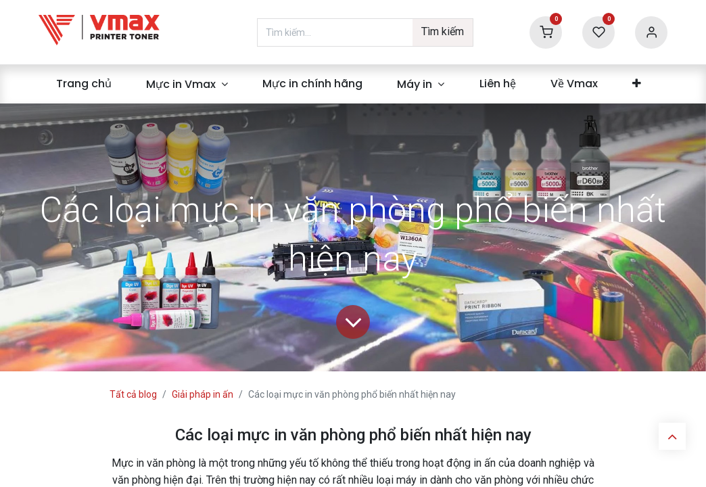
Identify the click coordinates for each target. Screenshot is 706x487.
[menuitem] (83, 84)
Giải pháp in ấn (202, 394)
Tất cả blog (133, 394)
